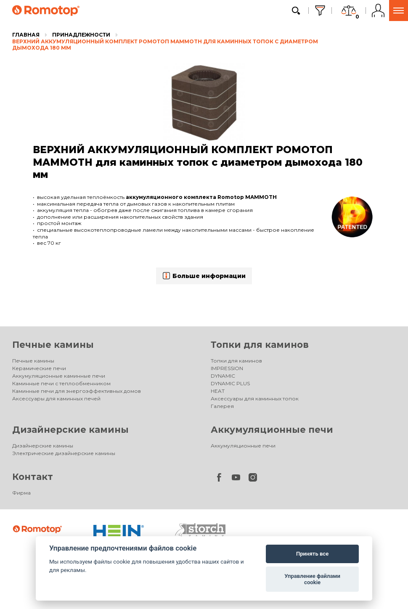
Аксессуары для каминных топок (255, 398)
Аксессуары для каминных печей (56, 398)
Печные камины (53, 344)
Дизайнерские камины (70, 429)
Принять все (312, 554)
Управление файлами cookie (312, 579)
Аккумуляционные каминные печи (58, 376)
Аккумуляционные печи (272, 429)
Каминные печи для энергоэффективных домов (76, 391)
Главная (26, 35)
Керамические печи (39, 368)
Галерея (222, 406)
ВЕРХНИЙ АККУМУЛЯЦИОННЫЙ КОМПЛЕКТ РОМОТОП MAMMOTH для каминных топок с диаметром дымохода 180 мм (165, 44)
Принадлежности (81, 35)
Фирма (21, 493)
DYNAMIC (223, 376)
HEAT (218, 391)
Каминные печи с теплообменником (61, 383)
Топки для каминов (260, 344)
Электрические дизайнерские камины (63, 453)
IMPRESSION (227, 368)
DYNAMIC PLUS (230, 383)
